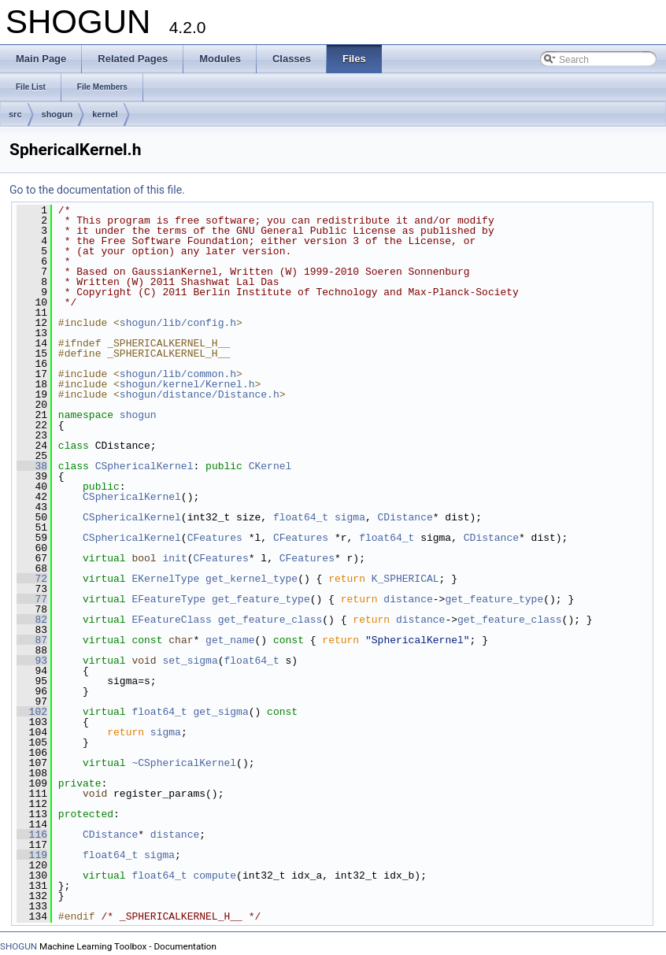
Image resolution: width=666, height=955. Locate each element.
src (15, 114)
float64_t (300, 517)
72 (32, 579)
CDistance (405, 517)
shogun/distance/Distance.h (199, 394)
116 (32, 834)
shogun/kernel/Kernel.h (187, 384)
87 (32, 640)
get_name (229, 640)
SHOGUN (18, 946)
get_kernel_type (251, 579)
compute (214, 875)
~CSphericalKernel (183, 763)
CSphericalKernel (144, 466)
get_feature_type (261, 599)
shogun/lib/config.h (178, 323)
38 (32, 466)
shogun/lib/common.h (178, 374)
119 (32, 855)
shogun (57, 114)
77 (32, 599)
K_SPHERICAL (405, 579)
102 (32, 712)
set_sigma (189, 660)
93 (32, 660)
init (174, 558)
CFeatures (214, 538)
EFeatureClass (171, 620)
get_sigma (220, 712)
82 (32, 620)
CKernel (270, 466)
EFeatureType (168, 599)
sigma (350, 517)
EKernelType (165, 579)
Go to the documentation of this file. (97, 189)
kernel (104, 114)
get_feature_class (270, 620)
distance (407, 599)
